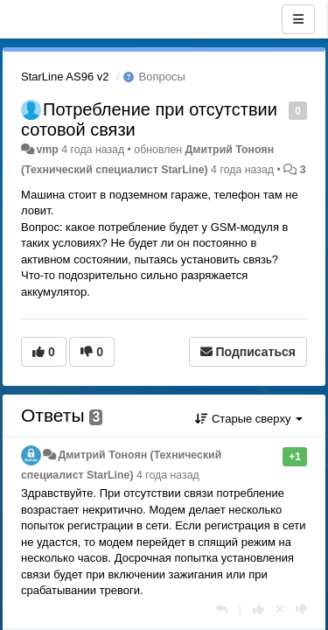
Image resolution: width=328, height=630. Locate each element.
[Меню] (298, 19)
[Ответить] (221, 609)
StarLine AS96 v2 (64, 76)
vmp (47, 150)
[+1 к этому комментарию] (258, 609)
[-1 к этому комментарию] (301, 609)
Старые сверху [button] (249, 418)
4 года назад (167, 475)
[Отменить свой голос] (280, 609)
